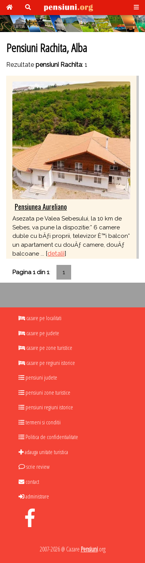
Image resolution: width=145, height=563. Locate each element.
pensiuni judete (38, 377)
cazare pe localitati (40, 318)
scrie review (34, 466)
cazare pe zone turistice (45, 347)
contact (29, 481)
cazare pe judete (39, 333)
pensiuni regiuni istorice (46, 407)
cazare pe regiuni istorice (47, 362)
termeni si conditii (40, 422)
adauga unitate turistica (43, 452)
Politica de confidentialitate (48, 437)
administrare (34, 496)
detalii (56, 253)
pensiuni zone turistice (44, 392)
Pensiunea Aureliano (41, 207)
